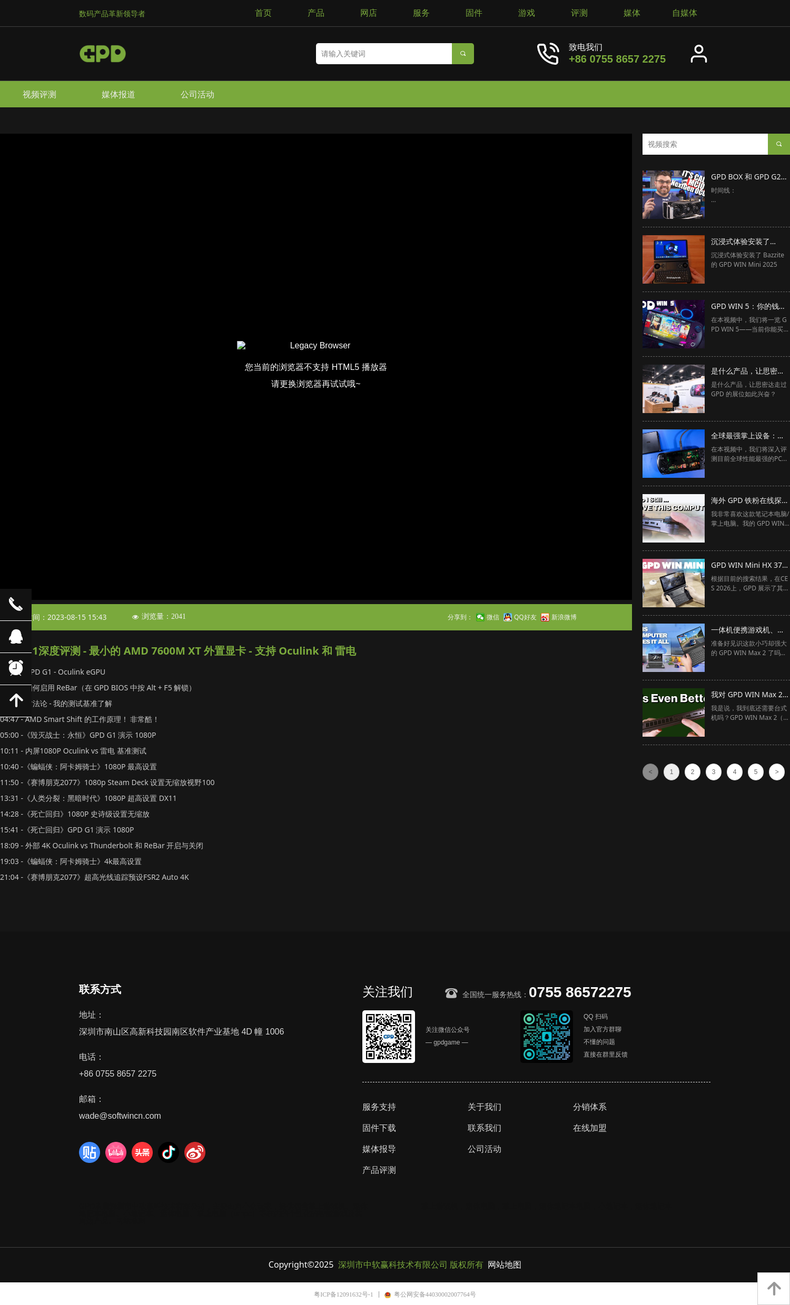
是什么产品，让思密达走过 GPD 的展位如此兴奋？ (750, 371)
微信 (493, 617)
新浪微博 (564, 617)
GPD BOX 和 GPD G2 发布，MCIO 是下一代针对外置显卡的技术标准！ (748, 177)
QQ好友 (525, 617)
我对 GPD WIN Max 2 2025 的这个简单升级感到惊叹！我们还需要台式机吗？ (750, 695)
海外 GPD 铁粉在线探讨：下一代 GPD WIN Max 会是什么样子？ (746, 501)
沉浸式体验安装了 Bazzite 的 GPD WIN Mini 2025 (745, 242)
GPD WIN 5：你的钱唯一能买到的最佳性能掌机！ (748, 307)
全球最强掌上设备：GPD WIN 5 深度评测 (746, 436)
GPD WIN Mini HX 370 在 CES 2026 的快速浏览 (748, 565)
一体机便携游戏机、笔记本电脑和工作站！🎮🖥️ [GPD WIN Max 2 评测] (749, 630)
